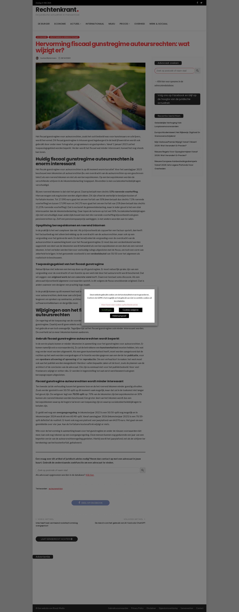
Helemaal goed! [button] (119, 316)
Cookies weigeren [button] (131, 310)
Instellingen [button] (107, 310)
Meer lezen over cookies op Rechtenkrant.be (119, 305)
